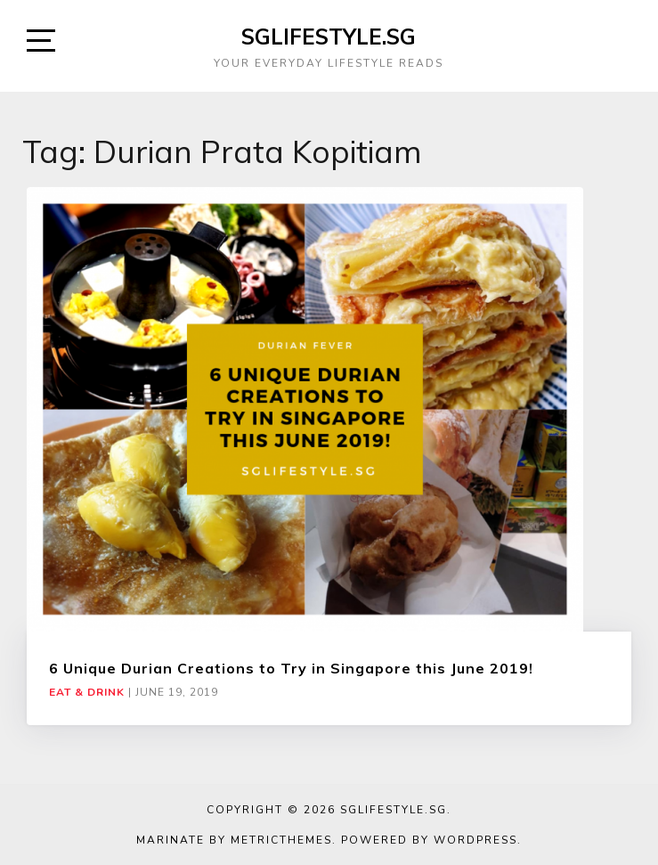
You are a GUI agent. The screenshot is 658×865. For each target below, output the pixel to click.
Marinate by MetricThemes (234, 840)
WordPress (475, 840)
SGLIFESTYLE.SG (328, 36)
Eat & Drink (87, 692)
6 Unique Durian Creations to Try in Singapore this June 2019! (291, 668)
